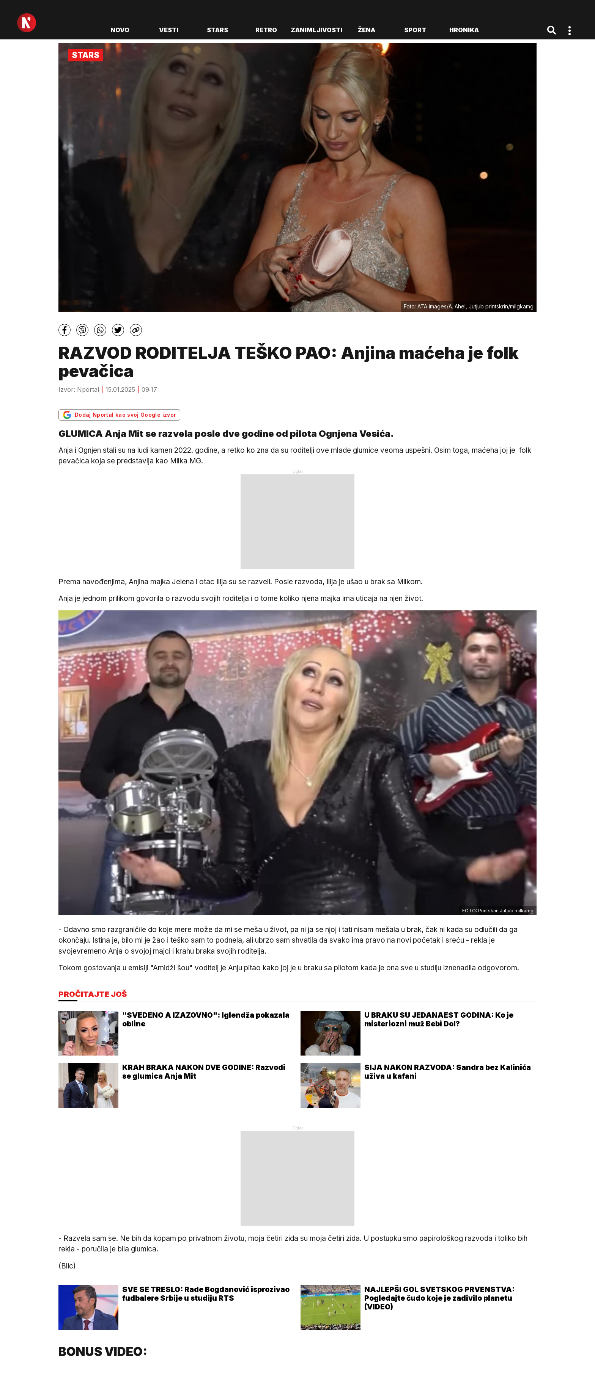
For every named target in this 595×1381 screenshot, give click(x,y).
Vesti (168, 30)
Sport (415, 30)
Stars (217, 30)
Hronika (464, 30)
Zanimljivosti (316, 30)
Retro (266, 30)
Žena (366, 30)
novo (119, 30)
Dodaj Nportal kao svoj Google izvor (119, 414)
